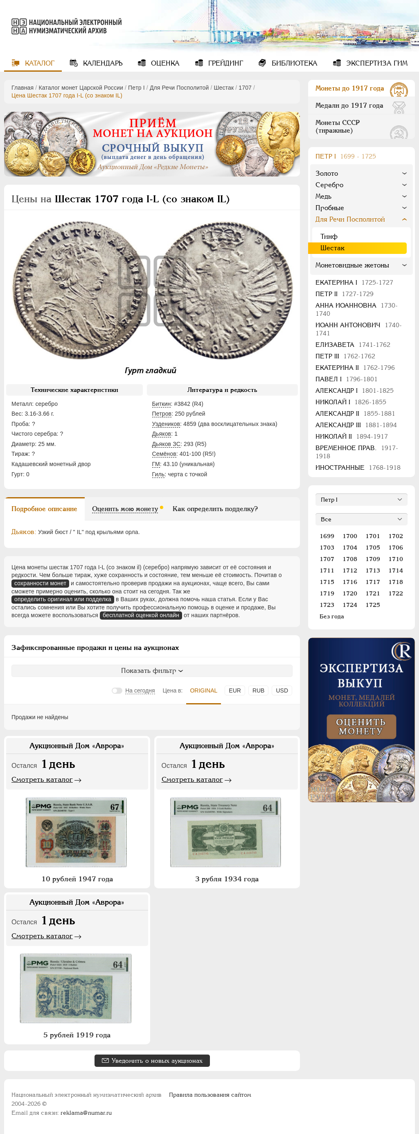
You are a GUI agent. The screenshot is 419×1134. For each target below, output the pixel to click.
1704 (349, 547)
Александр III (356, 424)
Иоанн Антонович (358, 329)
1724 (349, 605)
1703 (327, 547)
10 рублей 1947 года (77, 879)
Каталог (38, 63)
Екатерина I (354, 282)
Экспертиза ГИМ (376, 63)
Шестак (224, 87)
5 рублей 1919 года (76, 1035)
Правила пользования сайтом (210, 1094)
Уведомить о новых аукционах (157, 1060)
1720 (349, 593)
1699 (327, 536)
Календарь (101, 63)
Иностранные (358, 467)
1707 (245, 87)
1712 (349, 570)
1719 (327, 593)
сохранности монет (40, 583)
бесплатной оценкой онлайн (141, 615)
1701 (372, 536)
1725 (372, 605)
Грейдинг (224, 63)
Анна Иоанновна (356, 309)
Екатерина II (355, 367)
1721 (372, 593)
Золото (326, 173)
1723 (327, 605)
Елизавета (352, 344)
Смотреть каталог (42, 779)
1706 (395, 547)
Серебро (329, 185)
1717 (372, 582)
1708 (349, 559)
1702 (395, 536)
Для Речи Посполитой (179, 87)
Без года (332, 616)
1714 (395, 570)
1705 (372, 547)
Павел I (346, 379)
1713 (372, 570)
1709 (372, 559)
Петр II (344, 293)
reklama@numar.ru (86, 1112)
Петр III (345, 356)
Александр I (354, 390)
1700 (349, 536)
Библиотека (294, 63)
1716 (349, 582)
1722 (395, 593)
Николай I (350, 401)
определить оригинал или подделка (62, 599)
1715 (327, 582)
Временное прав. (356, 451)
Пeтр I (136, 87)
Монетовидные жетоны (352, 265)
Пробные (329, 208)
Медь (323, 196)
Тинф (329, 236)
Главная (22, 87)
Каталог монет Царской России (80, 87)
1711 (327, 570)
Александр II (355, 413)
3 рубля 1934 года (227, 879)
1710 (395, 559)
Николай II (351, 436)
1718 (395, 582)
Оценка (164, 63)
